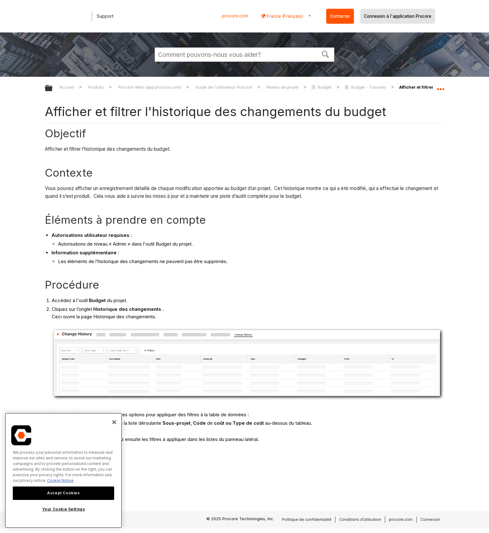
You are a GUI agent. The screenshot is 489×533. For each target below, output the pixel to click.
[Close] (114, 422)
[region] (63, 470)
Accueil (67, 87)
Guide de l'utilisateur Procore (224, 87)
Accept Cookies (63, 493)
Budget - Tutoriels (366, 87)
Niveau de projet (283, 87)
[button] (325, 53)
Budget (322, 87)
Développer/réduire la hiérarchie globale (52, 88)
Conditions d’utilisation (360, 519)
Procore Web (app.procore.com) (150, 87)
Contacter (340, 16)
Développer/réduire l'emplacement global (440, 86)
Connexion (430, 519)
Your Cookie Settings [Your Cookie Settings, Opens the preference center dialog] (63, 509)
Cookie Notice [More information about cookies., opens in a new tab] (60, 480)
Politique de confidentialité (307, 519)
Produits (96, 87)
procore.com (235, 15)
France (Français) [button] (284, 16)
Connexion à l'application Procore (397, 16)
